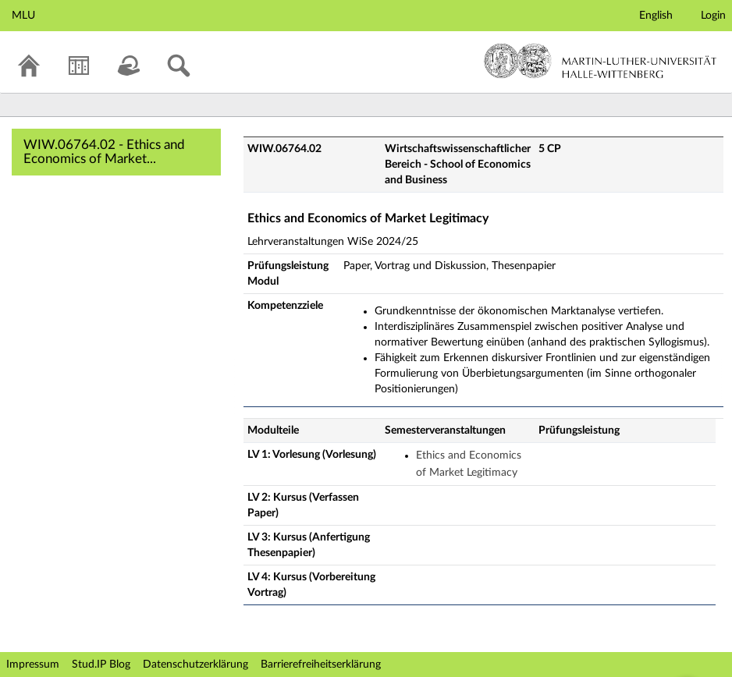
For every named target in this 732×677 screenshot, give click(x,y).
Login (713, 15)
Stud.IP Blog (101, 664)
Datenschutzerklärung (195, 664)
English (656, 15)
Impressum (32, 664)
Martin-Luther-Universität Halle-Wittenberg (600, 60)
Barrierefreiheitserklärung (321, 664)
